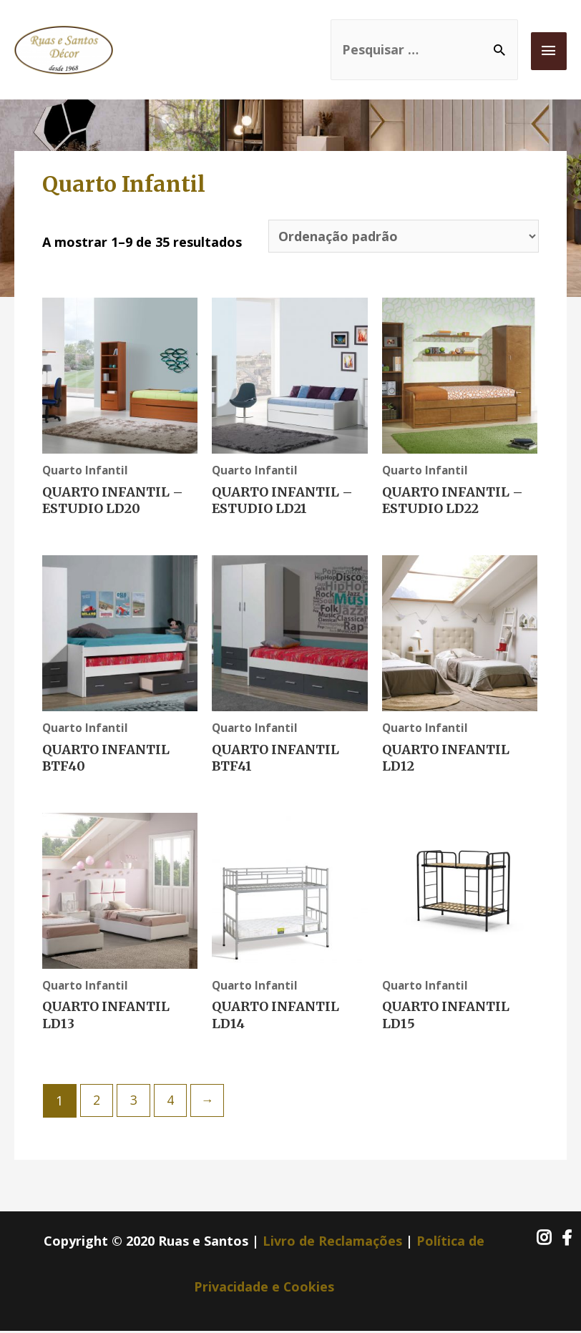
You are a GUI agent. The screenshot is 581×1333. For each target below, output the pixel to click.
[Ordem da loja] (403, 236)
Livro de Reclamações (332, 1242)
